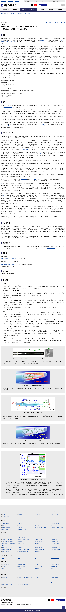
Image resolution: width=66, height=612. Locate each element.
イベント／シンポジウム (55, 564)
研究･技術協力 (37, 577)
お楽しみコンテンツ (38, 566)
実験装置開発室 (15, 264)
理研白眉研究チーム (54, 541)
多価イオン (43, 40)
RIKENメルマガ (44, 5)
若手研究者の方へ (21, 590)
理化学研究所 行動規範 (55, 523)
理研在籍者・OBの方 (46, 1)
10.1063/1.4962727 (51, 248)
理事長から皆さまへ (5, 523)
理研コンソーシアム (38, 580)
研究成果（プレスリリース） (10, 13)
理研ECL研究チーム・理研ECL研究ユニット (9, 544)
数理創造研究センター (22, 543)
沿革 (35, 523)
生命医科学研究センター (39, 547)
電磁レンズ (45, 118)
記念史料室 (4, 570)
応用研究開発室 (15, 258)
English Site (17, 1)
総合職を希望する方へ (38, 590)
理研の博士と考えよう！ (22, 564)
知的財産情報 (4, 577)
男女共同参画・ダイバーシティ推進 (57, 527)
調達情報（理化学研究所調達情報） (57, 512)
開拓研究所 (20, 541)
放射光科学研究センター (39, 551)
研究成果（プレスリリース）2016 (24, 13)
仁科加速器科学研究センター (23, 551)
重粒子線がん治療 (8, 107)
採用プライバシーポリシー (55, 514)
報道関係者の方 (35, 1)
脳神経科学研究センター (6, 549)
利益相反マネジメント (22, 529)
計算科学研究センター (38, 543)
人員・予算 (37, 525)
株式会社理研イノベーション (8, 580)
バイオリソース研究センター (23, 549)
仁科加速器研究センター (6, 258)
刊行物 (3, 566)
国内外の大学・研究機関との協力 (24, 584)
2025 (19, 558)
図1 (43, 124)
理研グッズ (4, 568)
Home (2, 13)
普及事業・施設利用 (54, 577)
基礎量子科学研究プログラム (7, 539)
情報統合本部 (20, 547)
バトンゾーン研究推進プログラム (8, 541)
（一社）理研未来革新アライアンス (57, 581)
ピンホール (51, 118)
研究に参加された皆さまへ (7, 529)
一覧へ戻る (56, 22)
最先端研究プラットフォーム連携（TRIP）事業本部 (24, 537)
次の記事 (63, 22)
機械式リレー (24, 179)
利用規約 (20, 514)
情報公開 (20, 527)
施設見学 (20, 568)
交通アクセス (3, 1)
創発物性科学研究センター (55, 549)
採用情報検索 (4, 590)
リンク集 (4, 514)
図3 (24, 161)
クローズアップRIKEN (6, 564)
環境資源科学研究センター (39, 549)
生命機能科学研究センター (55, 547)
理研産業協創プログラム (55, 539)
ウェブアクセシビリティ (6, 516)
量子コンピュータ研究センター (56, 543)
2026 (3, 558)
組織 (3, 525)
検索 (62, 5)
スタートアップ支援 (22, 580)
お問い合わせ (10, 1)
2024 (35, 558)
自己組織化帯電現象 (24, 149)
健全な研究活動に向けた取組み (40, 527)
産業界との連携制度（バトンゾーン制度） (25, 578)
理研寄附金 (27, 1)
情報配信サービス (21, 566)
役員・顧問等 (20, 523)
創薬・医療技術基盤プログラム (24, 539)
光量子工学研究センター (6, 551)
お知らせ (36, 564)
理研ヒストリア (53, 568)
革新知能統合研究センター (7, 547)
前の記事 (49, 22)
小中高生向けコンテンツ (58, 1)
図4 (35, 179)
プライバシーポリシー (38, 514)
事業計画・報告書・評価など (7, 527)
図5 (2, 183)
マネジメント (53, 525)
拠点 (19, 525)
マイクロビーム (5, 125)
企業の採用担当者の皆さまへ (7, 584)
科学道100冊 (37, 568)
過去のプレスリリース (55, 558)
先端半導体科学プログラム (39, 539)
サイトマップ (37, 511)
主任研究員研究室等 (38, 541)
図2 (41, 153)
